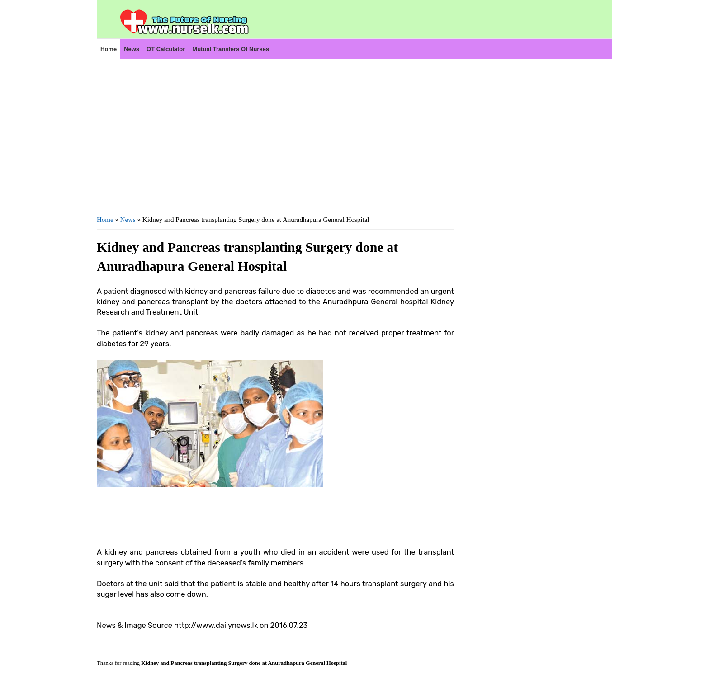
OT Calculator (166, 49)
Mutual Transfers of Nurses (230, 49)
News (131, 49)
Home (108, 49)
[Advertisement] (275, 136)
